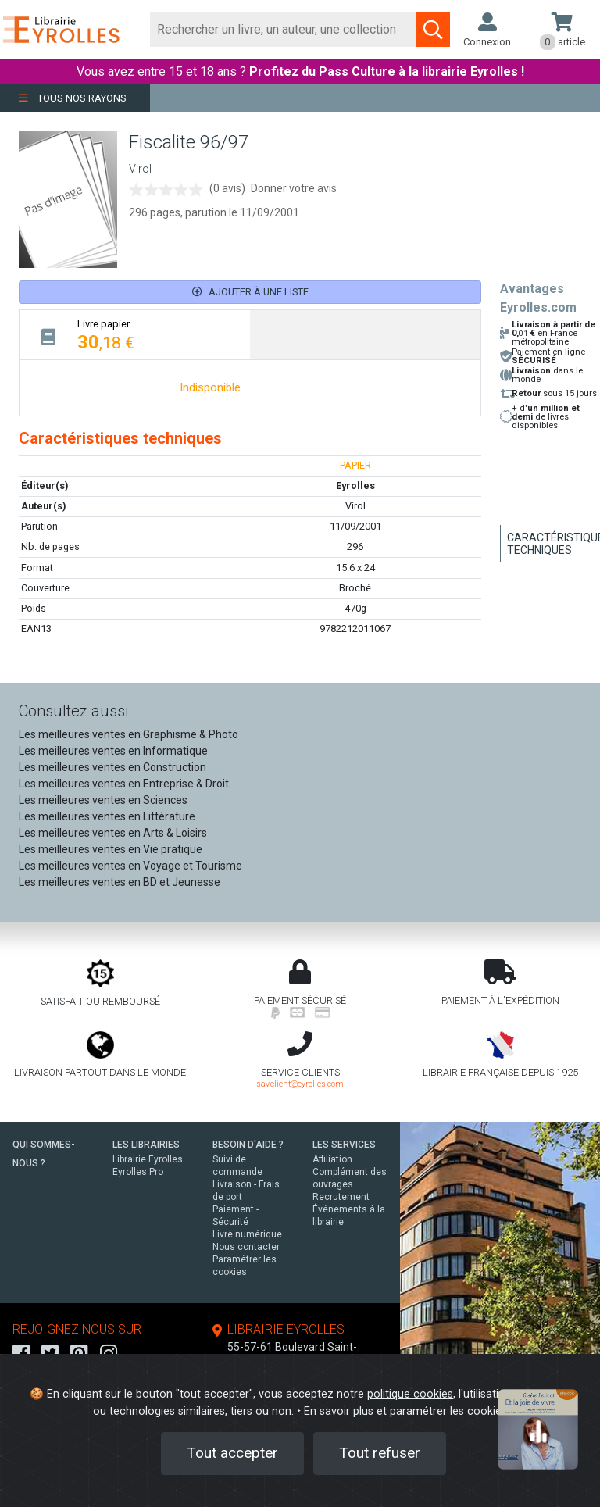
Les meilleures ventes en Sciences (103, 802)
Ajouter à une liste (250, 295)
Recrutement (341, 1199)
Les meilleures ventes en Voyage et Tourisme (130, 868)
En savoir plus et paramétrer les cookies (405, 1411)
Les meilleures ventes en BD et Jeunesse (119, 884)
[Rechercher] (283, 29)
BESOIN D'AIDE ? (248, 1146)
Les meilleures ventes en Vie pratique (110, 851)
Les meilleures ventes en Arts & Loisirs (113, 835)
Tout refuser (379, 1453)
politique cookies (410, 1394)
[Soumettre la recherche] (433, 29)
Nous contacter (246, 1249)
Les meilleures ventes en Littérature (107, 818)
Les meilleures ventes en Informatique (113, 753)
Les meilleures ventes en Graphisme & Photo (128, 736)
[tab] (135, 337)
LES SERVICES (344, 1146)
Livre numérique (247, 1236)
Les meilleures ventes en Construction (112, 769)
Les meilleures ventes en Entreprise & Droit (124, 786)
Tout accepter (232, 1453)
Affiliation (332, 1161)
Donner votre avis (294, 190)
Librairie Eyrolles (147, 1161)
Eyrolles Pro (137, 1174)
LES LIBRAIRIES (146, 1146)
